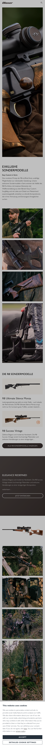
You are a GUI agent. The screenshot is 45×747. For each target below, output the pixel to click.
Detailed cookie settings (22, 742)
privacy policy (20, 731)
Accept (22, 737)
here (25, 728)
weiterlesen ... (6, 489)
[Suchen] (41, 3)
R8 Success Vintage (12, 430)
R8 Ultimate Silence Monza (16, 398)
